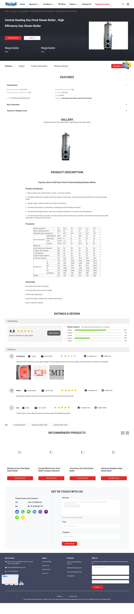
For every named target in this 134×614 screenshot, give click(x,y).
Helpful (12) (108, 390)
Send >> (97, 587)
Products (14, 11)
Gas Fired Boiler (23, 11)
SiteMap (59, 596)
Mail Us (32, 38)
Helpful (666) (102, 408)
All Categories (71, 576)
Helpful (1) (107, 356)
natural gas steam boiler (39, 425)
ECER (109, 599)
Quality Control (46, 569)
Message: (66, 497)
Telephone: (66, 532)
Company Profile (46, 561)
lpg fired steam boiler (60, 425)
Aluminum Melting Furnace (74, 572)
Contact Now (69, 544)
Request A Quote (120, 66)
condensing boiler (19, 425)
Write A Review (54, 333)
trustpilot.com (92, 356)
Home (7, 11)
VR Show (61, 4)
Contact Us (45, 573)
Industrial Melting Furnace (74, 568)
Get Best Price (13, 38)
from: (64, 522)
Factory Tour (45, 565)
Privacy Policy (73, 596)
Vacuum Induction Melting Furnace (74, 562)
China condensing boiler (30, 599)
